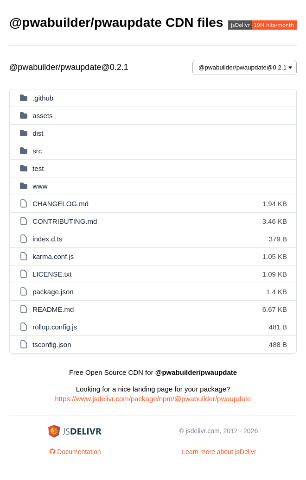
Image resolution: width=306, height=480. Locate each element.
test (38, 168)
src (37, 151)
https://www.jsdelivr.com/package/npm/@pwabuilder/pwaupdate (153, 399)
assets (42, 116)
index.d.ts (47, 239)
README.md (53, 309)
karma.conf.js (53, 256)
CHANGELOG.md (60, 204)
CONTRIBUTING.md (64, 221)
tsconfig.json (51, 344)
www (40, 186)
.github (42, 98)
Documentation (75, 451)
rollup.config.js (54, 327)
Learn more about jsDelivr (219, 451)
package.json (52, 292)
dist (37, 133)
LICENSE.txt (51, 274)
